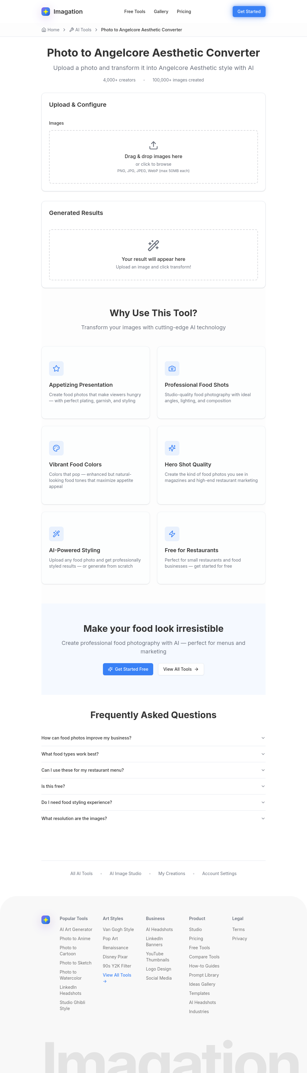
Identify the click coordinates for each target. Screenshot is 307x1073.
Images (56, 123)
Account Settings (219, 873)
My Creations (171, 873)
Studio (195, 929)
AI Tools (80, 29)
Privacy (239, 938)
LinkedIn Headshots (70, 990)
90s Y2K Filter (117, 965)
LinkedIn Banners (154, 941)
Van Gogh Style (118, 929)
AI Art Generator (76, 929)
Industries (199, 1011)
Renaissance (116, 947)
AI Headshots (159, 929)
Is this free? (153, 786)
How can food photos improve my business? (153, 737)
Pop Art (110, 938)
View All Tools (181, 669)
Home (50, 29)
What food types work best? (153, 753)
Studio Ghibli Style (72, 1005)
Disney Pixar (115, 956)
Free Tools (134, 11)
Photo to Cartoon (68, 950)
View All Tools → (117, 978)
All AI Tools (81, 873)
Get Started (249, 11)
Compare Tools (204, 956)
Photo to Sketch (75, 962)
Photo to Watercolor (71, 975)
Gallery (161, 11)
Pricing (184, 11)
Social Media (159, 978)
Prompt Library (204, 975)
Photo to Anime (75, 938)
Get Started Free (128, 669)
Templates (199, 993)
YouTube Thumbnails (157, 956)
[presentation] (153, 157)
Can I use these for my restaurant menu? (153, 770)
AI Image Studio (125, 873)
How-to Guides (204, 965)
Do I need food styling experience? (153, 802)
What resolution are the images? (153, 818)
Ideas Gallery (202, 984)
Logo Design (158, 968)
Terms (238, 929)
